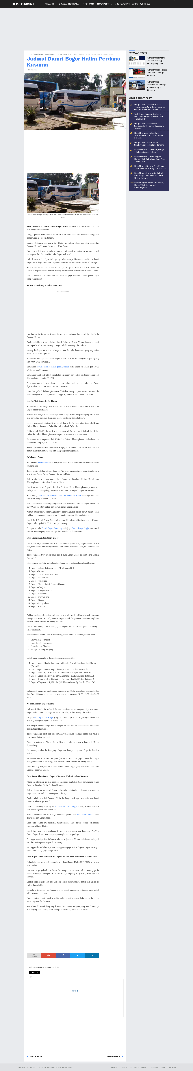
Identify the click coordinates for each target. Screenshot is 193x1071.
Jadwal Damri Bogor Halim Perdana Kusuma (73, 61)
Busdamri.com (52, 1067)
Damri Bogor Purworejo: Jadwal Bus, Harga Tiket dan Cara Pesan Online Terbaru (148, 175)
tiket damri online (85, 814)
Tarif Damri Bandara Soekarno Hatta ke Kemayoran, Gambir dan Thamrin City (148, 116)
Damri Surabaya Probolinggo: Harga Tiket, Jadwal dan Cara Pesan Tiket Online (150, 159)
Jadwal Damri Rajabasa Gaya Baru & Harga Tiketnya (157, 73)
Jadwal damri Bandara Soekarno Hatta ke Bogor (59, 495)
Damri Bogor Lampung (52, 528)
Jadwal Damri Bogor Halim (67, 54)
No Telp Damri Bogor (43, 717)
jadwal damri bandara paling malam (53, 367)
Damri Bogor (38, 54)
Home (29, 54)
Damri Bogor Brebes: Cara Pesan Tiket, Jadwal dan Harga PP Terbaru (150, 167)
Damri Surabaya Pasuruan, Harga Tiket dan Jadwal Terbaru (149, 150)
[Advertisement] (96, 31)
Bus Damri (22, 4)
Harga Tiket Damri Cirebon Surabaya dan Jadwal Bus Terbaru (149, 143)
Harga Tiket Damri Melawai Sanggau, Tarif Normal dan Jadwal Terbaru (149, 125)
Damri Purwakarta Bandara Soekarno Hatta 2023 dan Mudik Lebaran (148, 135)
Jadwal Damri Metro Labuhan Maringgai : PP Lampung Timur (156, 61)
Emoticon (34, 972)
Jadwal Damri (49, 54)
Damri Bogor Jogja (80, 528)
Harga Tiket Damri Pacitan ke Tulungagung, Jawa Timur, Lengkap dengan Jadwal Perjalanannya (149, 106)
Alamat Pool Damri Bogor (65, 806)
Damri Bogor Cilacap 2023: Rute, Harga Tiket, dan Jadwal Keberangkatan (149, 185)
